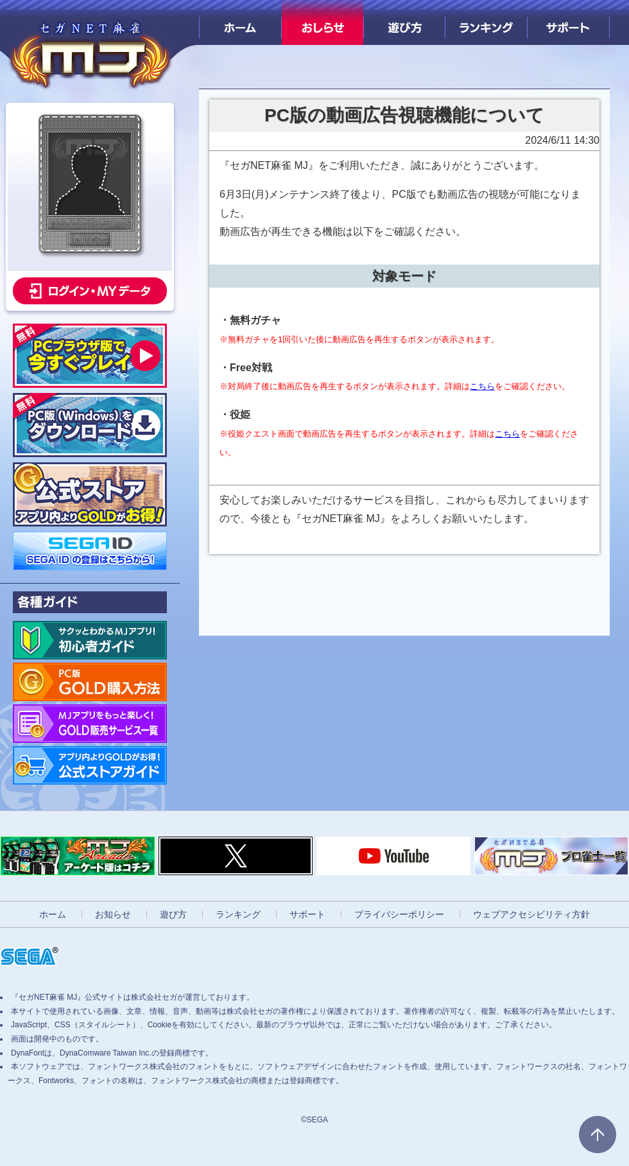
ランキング (486, 22)
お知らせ (113, 914)
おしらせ (322, 22)
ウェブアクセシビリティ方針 (531, 914)
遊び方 (404, 22)
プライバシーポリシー (399, 914)
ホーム (240, 22)
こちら (482, 386)
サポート (568, 22)
